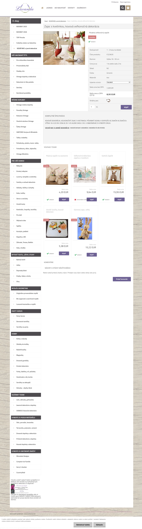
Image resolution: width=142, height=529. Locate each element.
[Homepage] (42, 7)
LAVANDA (49, 8)
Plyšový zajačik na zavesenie (57, 156)
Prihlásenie (115, 2)
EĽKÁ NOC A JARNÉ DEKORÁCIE (57, 128)
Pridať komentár (122, 279)
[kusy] (92, 107)
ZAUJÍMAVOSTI (81, 8)
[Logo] (24, 8)
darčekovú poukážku (26, 494)
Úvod (46, 21)
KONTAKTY (71, 8)
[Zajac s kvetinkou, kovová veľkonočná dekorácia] (64, 32)
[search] (122, 7)
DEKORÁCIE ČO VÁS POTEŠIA (97, 128)
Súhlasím (99, 524)
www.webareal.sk (29, 514)
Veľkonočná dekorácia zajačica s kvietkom (82, 157)
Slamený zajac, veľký (82, 210)
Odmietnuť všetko (83, 524)
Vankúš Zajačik (107, 156)
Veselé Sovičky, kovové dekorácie (54, 211)
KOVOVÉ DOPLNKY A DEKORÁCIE (79, 128)
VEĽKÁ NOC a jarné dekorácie (57, 21)
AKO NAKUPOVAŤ (60, 8)
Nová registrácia (125, 2)
